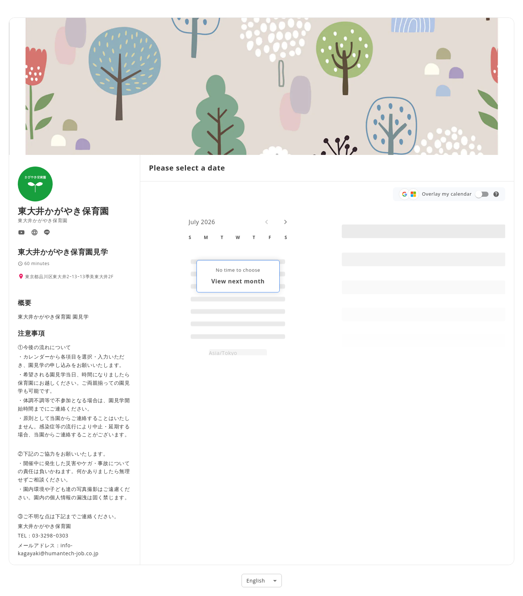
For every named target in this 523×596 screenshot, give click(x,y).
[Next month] (285, 226)
